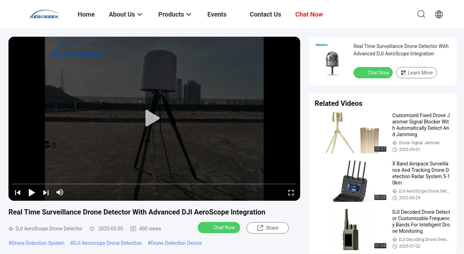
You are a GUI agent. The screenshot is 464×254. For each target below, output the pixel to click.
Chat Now (219, 227)
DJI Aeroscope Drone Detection (107, 243)
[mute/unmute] (60, 192)
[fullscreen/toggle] (291, 192)
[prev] (18, 192)
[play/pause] (32, 192)
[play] (154, 118)
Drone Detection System (38, 243)
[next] (46, 192)
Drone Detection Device (176, 243)
